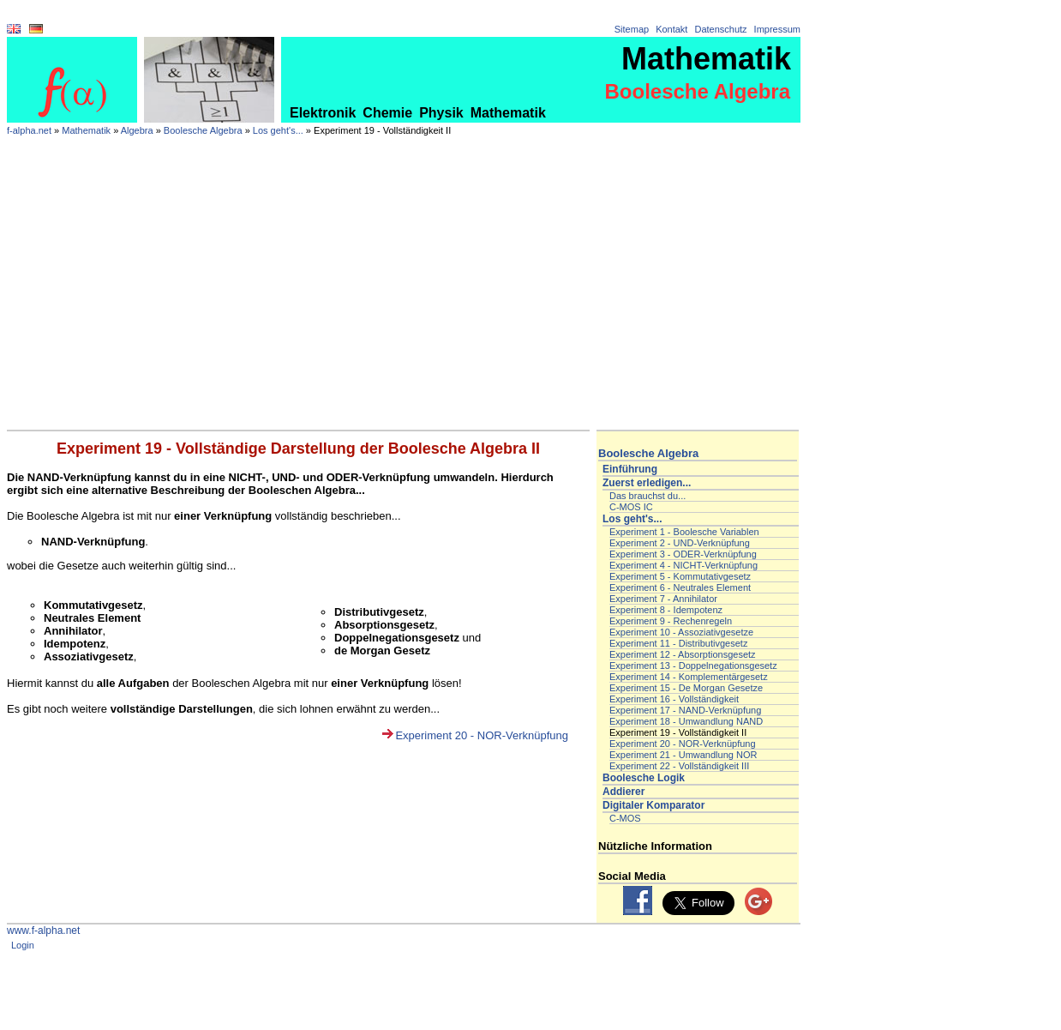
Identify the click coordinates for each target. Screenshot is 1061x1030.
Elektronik (323, 112)
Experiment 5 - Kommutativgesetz (680, 576)
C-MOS (625, 818)
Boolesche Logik (643, 778)
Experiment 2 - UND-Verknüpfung (679, 543)
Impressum (777, 29)
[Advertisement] (403, 301)
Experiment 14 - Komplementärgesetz (688, 677)
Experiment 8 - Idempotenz (665, 610)
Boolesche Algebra (203, 130)
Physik (441, 112)
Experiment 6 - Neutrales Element (680, 587)
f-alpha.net (29, 130)
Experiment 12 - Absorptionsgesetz (682, 654)
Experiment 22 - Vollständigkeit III (679, 766)
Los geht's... (278, 130)
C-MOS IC (631, 507)
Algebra (137, 130)
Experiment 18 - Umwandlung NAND (686, 721)
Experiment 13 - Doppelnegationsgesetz (693, 665)
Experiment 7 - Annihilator (663, 598)
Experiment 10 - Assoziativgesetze (681, 632)
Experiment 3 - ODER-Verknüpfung (683, 554)
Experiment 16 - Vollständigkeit (674, 699)
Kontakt (671, 29)
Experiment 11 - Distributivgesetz (678, 643)
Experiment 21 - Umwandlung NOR (683, 755)
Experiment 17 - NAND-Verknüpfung (685, 710)
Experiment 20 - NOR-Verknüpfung (481, 735)
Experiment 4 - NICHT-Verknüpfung (683, 565)
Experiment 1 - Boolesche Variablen (684, 532)
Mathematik (508, 112)
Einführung (629, 469)
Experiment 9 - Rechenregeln (670, 621)
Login (22, 945)
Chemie (387, 112)
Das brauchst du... (647, 496)
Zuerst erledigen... (646, 483)
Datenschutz (720, 29)
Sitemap (631, 29)
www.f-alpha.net (43, 931)
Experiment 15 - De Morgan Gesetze (686, 688)
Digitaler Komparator (653, 805)
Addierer (623, 792)
